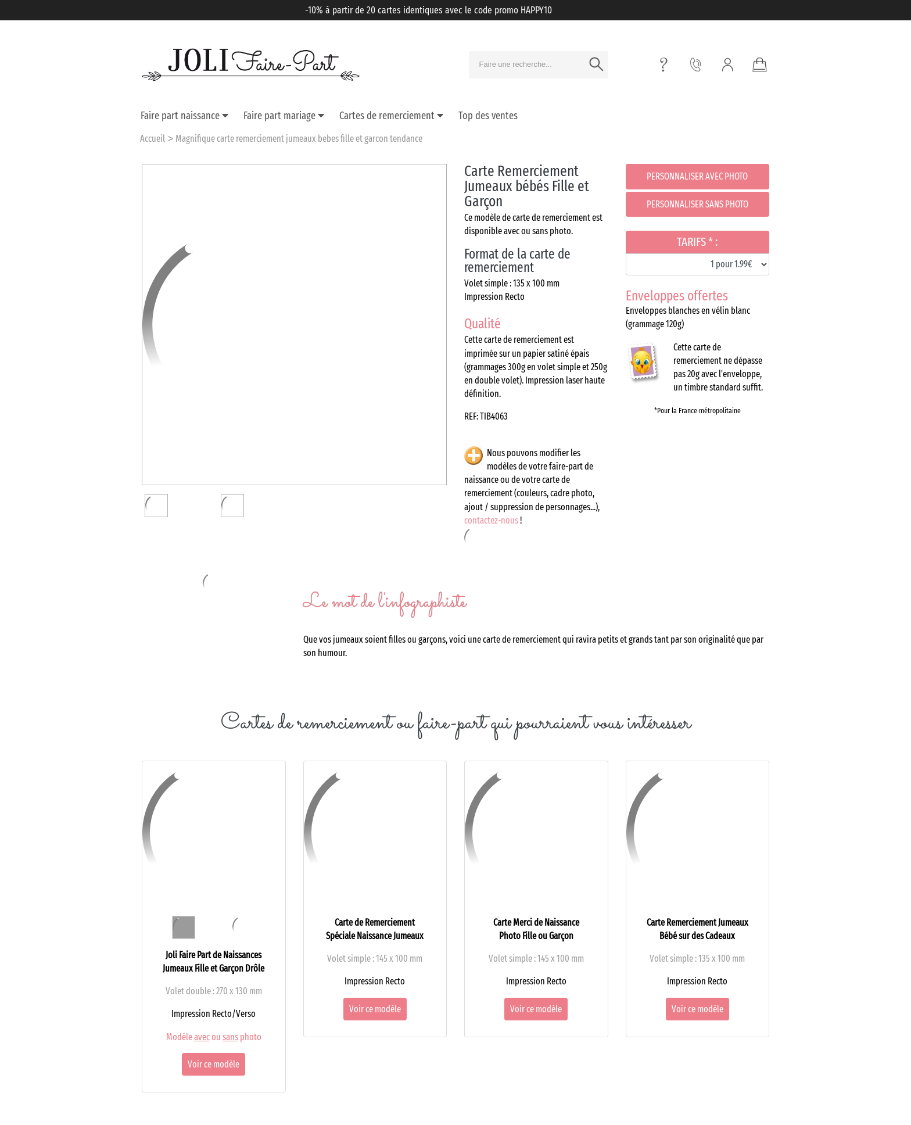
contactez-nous (491, 520)
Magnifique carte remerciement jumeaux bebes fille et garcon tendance (298, 138)
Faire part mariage (283, 115)
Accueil (152, 138)
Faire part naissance (184, 115)
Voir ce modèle (213, 1064)
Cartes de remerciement (391, 115)
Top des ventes (488, 115)
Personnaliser (697, 176)
